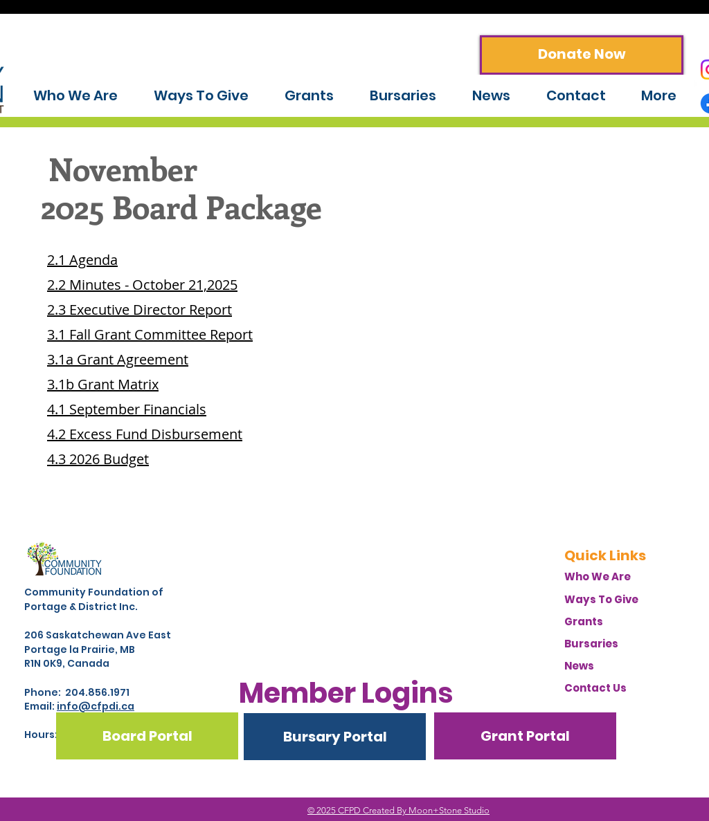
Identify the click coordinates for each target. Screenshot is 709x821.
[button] (346, 693)
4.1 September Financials (126, 409)
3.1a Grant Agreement (117, 359)
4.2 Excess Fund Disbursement (144, 434)
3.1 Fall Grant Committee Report (150, 334)
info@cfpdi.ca (95, 706)
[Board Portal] (147, 735)
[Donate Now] (581, 55)
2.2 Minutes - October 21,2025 (142, 284)
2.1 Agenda (82, 259)
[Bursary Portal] (335, 736)
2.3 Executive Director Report (139, 309)
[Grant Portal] (525, 735)
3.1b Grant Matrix (103, 384)
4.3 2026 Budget (98, 459)
